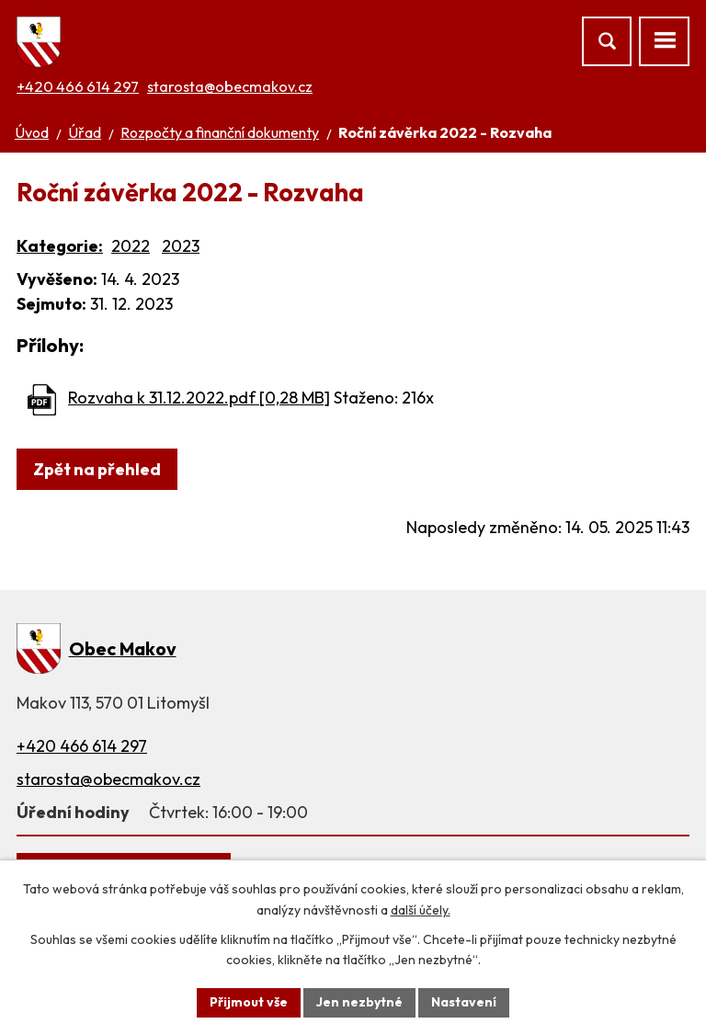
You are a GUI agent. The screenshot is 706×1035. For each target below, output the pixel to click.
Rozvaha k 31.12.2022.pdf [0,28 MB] (199, 397)
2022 (130, 245)
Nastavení (463, 1002)
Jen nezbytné (359, 1002)
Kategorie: (60, 245)
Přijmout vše (249, 1002)
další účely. (420, 910)
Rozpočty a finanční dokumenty (219, 132)
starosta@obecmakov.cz (230, 86)
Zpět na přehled (97, 469)
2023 (180, 245)
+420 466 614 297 (78, 86)
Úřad (84, 132)
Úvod (32, 132)
